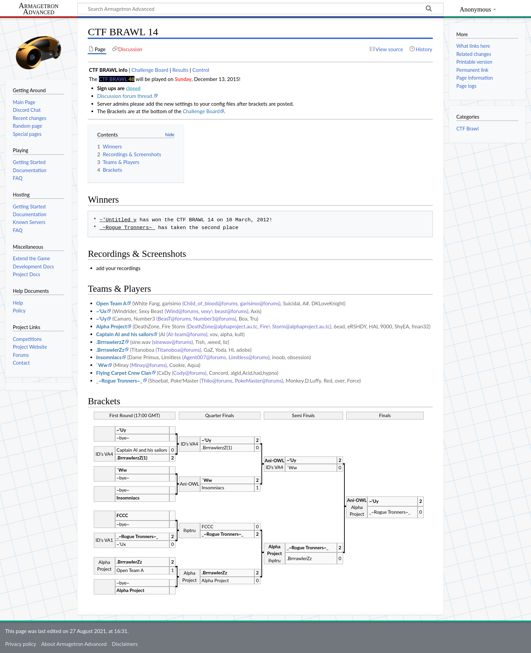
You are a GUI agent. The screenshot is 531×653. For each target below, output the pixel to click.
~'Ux (101, 311)
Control (200, 70)
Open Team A (111, 303)
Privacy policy (20, 644)
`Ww (102, 365)
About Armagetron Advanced (74, 644)
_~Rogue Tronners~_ (119, 380)
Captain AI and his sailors (124, 334)
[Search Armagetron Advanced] (260, 8)
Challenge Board (149, 70)
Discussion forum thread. (125, 96)
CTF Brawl (467, 128)
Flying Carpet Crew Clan (123, 373)
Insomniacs (109, 357)
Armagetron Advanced (39, 9)
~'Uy (101, 318)
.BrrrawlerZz (110, 350)
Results (180, 70)
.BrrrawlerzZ (110, 342)
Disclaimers (124, 644)
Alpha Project (111, 326)
